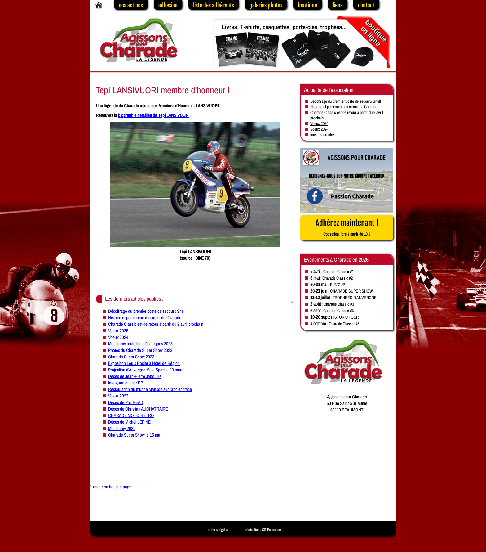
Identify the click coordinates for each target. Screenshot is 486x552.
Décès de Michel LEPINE (129, 422)
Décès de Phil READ (125, 402)
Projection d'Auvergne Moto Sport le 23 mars (145, 369)
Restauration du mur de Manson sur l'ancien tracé (150, 389)
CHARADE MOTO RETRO (131, 415)
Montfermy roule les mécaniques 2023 (140, 343)
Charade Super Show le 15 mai (134, 435)
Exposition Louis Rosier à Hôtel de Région (144, 363)
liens (337, 5)
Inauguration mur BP (125, 382)
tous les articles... (324, 134)
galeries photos (266, 5)
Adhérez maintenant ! (347, 227)
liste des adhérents (213, 5)
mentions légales (217, 529)
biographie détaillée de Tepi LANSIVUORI (153, 115)
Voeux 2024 (118, 337)
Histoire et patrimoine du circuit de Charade (144, 317)
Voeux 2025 (118, 330)
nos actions (131, 5)
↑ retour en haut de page (110, 486)
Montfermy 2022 (121, 428)
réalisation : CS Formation (263, 529)
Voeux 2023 (118, 396)
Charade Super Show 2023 (131, 356)
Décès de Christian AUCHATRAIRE (138, 409)
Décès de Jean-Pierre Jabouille (134, 376)
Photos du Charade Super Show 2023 (140, 350)
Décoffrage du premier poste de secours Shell (147, 311)
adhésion (168, 5)
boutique (307, 5)
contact (366, 5)
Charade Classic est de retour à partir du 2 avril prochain (155, 324)
